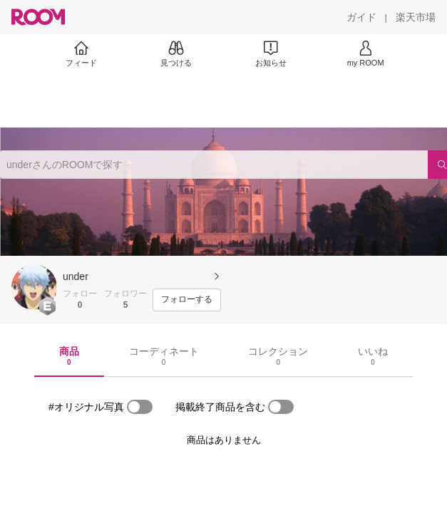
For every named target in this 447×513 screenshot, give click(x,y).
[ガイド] (361, 17)
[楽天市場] (416, 17)
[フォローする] (187, 300)
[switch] (140, 407)
